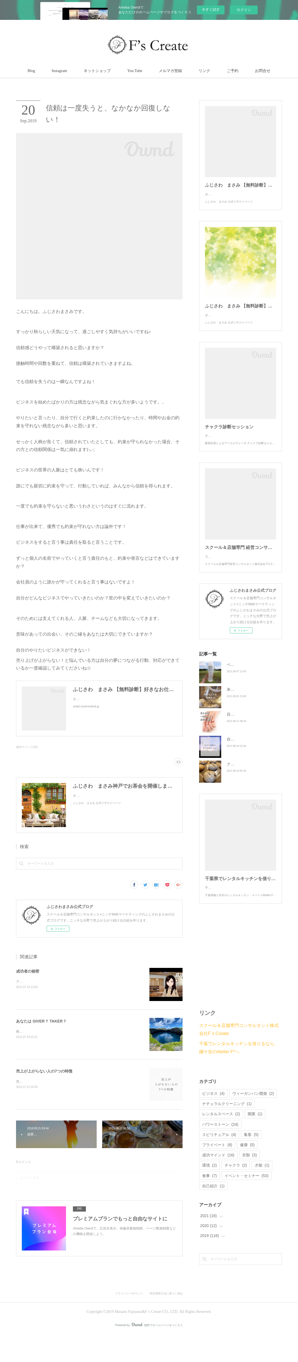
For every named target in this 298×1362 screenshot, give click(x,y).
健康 (247, 1172)
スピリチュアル (219, 1162)
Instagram (59, 71)
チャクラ (236, 1193)
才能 (262, 1193)
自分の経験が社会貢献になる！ (254, 761)
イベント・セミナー (246, 1203)
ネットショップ (97, 71)
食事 (209, 1203)
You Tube (134, 71)
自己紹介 (213, 1213)
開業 (255, 1141)
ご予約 (232, 71)
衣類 (249, 1182)
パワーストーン (220, 1152)
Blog (31, 71)
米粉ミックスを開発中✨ (248, 711)
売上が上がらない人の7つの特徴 (44, 1071)
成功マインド (218, 1182)
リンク (204, 71)
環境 (209, 1193)
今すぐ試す (211, 9)
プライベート (217, 1172)
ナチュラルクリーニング (227, 1131)
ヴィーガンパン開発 (253, 1121)
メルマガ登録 (170, 71)
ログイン (244, 10)
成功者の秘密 (27, 971)
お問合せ (262, 71)
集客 (251, 1162)
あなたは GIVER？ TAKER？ (41, 1021)
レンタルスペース (221, 1141)
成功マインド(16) (27, 746)
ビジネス (213, 1121)
